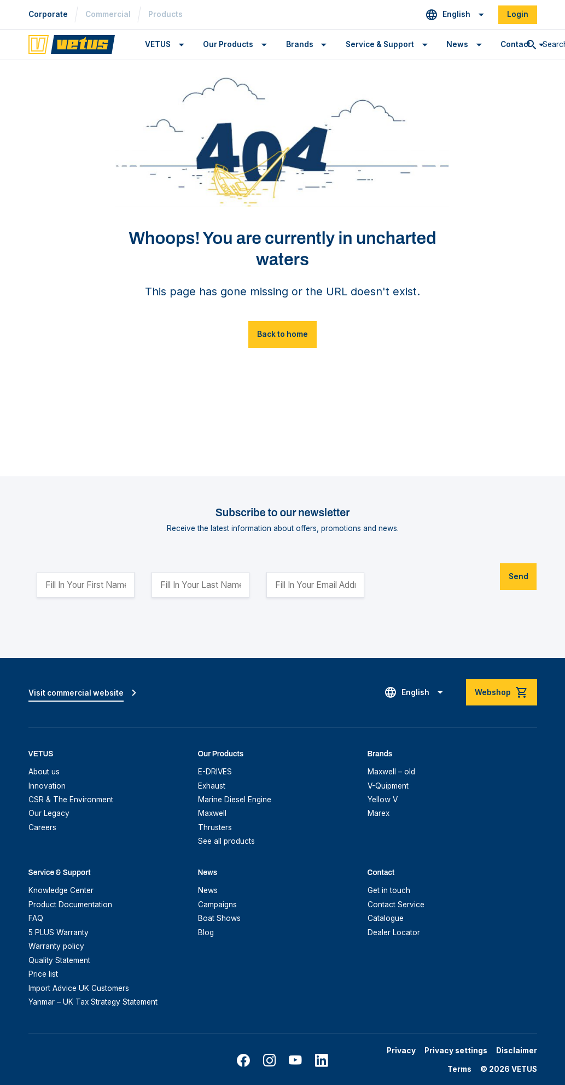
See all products (226, 841)
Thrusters (215, 827)
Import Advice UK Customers (78, 988)
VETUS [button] (158, 44)
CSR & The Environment (70, 799)
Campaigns (217, 904)
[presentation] (464, 580)
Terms (459, 1069)
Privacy (401, 1050)
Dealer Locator (394, 932)
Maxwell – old (391, 771)
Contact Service (396, 904)
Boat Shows (219, 918)
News (208, 890)
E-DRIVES (215, 771)
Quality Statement (59, 960)
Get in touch (389, 890)
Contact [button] (515, 44)
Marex (378, 813)
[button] (455, 14)
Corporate (48, 14)
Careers (42, 827)
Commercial (108, 14)
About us (44, 771)
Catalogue (386, 918)
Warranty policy (56, 946)
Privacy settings (455, 1050)
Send (518, 576)
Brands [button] (299, 44)
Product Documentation (70, 904)
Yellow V (383, 799)
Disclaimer (516, 1050)
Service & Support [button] (380, 44)
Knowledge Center (61, 890)
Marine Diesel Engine (234, 799)
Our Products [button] (228, 44)
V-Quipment (388, 785)
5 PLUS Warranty (58, 932)
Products (165, 14)
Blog (206, 932)
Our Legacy (48, 813)
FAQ (35, 918)
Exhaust (211, 785)
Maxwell (212, 813)
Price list (43, 974)
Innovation (47, 785)
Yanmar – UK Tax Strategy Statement (93, 1002)
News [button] (457, 44)
